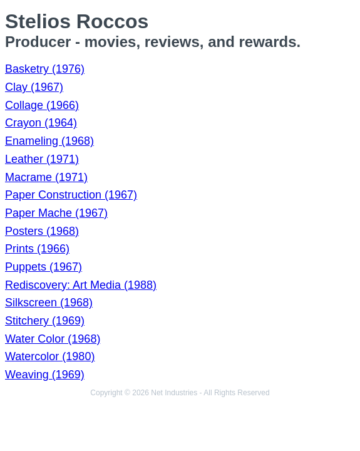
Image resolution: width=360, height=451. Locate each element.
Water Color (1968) (52, 339)
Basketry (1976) (45, 69)
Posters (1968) (42, 231)
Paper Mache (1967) (56, 213)
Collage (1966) (42, 105)
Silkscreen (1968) (49, 302)
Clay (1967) (34, 87)
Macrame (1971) (46, 177)
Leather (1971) (42, 159)
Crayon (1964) (41, 123)
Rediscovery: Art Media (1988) (81, 285)
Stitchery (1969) (45, 320)
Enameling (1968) (49, 141)
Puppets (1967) (43, 267)
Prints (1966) (37, 248)
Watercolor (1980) (50, 356)
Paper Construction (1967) (71, 195)
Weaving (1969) (45, 374)
